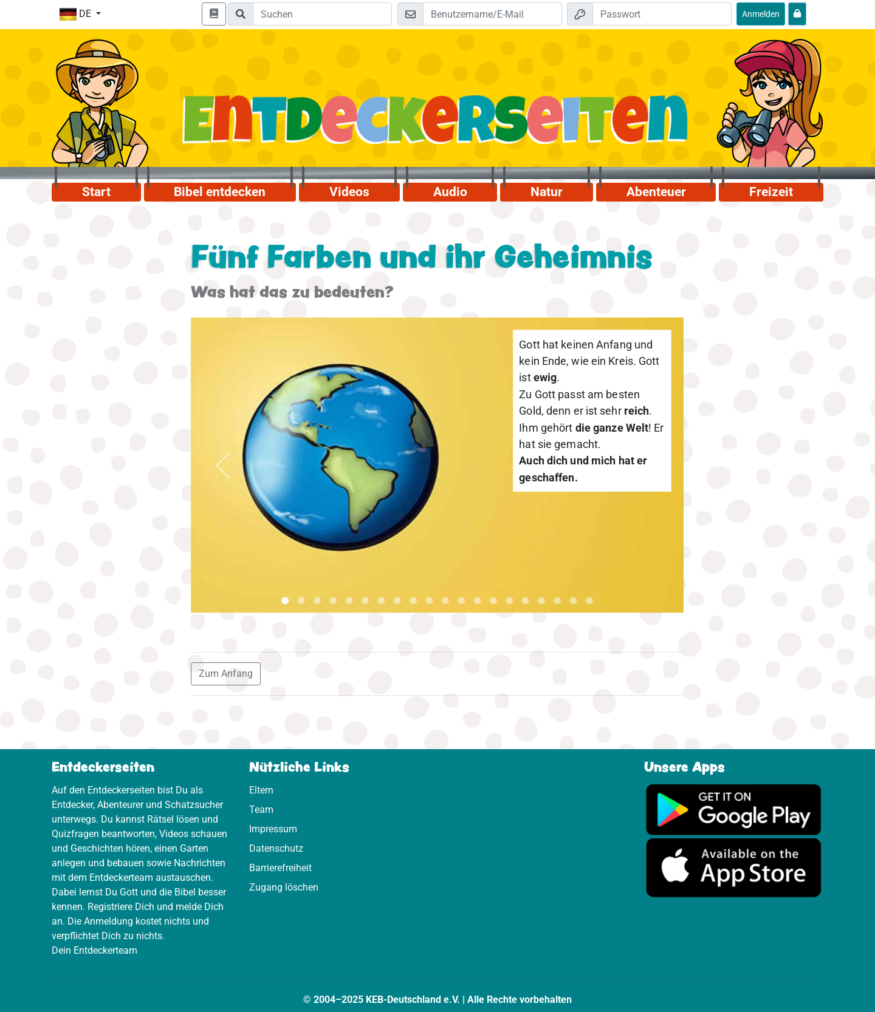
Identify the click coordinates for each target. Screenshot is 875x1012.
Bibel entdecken (220, 192)
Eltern (261, 790)
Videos (349, 192)
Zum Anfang (226, 673)
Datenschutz (276, 848)
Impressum (273, 829)
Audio (450, 192)
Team (261, 809)
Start (96, 192)
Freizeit (771, 192)
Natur (546, 192)
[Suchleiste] (322, 13)
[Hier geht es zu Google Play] (733, 808)
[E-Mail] (492, 13)
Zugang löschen (283, 887)
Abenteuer (656, 192)
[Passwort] (662, 13)
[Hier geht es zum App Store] (733, 866)
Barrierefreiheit (280, 868)
